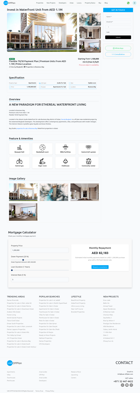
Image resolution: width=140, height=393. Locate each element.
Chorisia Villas (108, 315)
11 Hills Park (107, 332)
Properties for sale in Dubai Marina (19, 306)
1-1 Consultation (118, 54)
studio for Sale (61, 83)
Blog (106, 3)
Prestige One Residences (111, 323)
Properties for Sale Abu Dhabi (49, 329)
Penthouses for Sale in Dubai (49, 318)
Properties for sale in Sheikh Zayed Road (53, 303)
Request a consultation (100, 267)
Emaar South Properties (15, 323)
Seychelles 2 (107, 318)
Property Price (16, 245)
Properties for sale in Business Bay (19, 341)
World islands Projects (14, 318)
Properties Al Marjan (46, 332)
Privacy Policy (50, 391)
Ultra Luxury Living (77, 306)
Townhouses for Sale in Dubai (49, 312)
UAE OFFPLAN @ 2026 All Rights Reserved (20, 391)
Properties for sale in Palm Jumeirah (19, 326)
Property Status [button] (90, 3)
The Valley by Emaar (14, 335)
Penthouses (11, 380)
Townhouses (11, 378)
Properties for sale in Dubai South (18, 344)
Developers (42, 380)
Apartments (32, 83)
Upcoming (74, 375)
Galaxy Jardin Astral (110, 329)
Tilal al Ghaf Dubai (13, 320)
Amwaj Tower (108, 306)
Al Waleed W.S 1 (109, 338)
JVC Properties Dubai (14, 338)
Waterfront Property (78, 303)
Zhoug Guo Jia (108, 341)
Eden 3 (105, 335)
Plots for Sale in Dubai (46, 320)
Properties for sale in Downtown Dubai (20, 309)
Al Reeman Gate (108, 312)
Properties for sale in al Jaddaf (49, 300)
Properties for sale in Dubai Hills (18, 332)
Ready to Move (76, 372)
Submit (118, 37)
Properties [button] (39, 3)
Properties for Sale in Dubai (48, 306)
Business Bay (92, 87)
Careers (73, 378)
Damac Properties (45, 341)
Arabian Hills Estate (13, 312)
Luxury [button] (79, 3)
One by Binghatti (16, 67)
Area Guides (43, 372)
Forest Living (11, 315)
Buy (100, 3)
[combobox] (107, 27)
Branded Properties (78, 312)
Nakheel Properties (45, 338)
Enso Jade (106, 300)
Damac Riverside (12, 300)
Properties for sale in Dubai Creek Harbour (21, 347)
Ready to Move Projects (47, 335)
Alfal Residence (108, 326)
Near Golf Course (77, 309)
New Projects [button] (51, 3)
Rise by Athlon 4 (108, 320)
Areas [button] (71, 3)
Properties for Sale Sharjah (48, 326)
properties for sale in (22, 128)
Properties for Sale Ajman (48, 323)
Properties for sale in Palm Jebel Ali (19, 303)
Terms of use (39, 391)
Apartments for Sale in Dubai (49, 309)
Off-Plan (42, 375)
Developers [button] (62, 3)
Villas (8, 375)
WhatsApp (118, 48)
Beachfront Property (78, 300)
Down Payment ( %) (20, 256)
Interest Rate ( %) (18, 275)
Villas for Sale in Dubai (46, 315)
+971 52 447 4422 (123, 381)
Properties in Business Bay (34, 67)
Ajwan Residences (109, 309)
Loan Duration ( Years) (20, 267)
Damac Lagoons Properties (16, 329)
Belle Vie (106, 303)
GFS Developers (44, 344)
